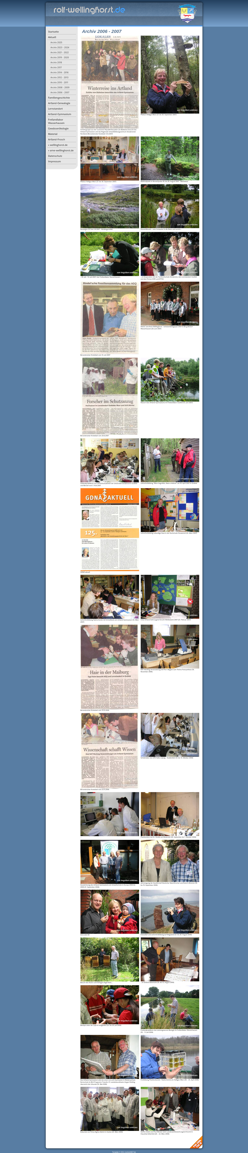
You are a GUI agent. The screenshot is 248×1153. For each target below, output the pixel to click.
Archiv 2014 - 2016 (60, 72)
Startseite (53, 31)
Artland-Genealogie (59, 103)
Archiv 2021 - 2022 (60, 52)
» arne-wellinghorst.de (61, 150)
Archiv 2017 (56, 67)
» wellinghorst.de (58, 145)
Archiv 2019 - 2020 (60, 57)
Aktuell (52, 37)
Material (53, 134)
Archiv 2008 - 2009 (60, 87)
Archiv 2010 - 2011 (59, 82)
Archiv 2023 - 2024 (60, 47)
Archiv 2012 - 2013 (60, 77)
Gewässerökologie (58, 128)
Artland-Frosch (56, 139)
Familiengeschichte (59, 97)
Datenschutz (55, 156)
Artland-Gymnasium (59, 114)
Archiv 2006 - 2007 (60, 92)
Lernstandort (55, 108)
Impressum (54, 161)
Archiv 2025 (56, 42)
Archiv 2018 (56, 62)
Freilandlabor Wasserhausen (56, 121)
